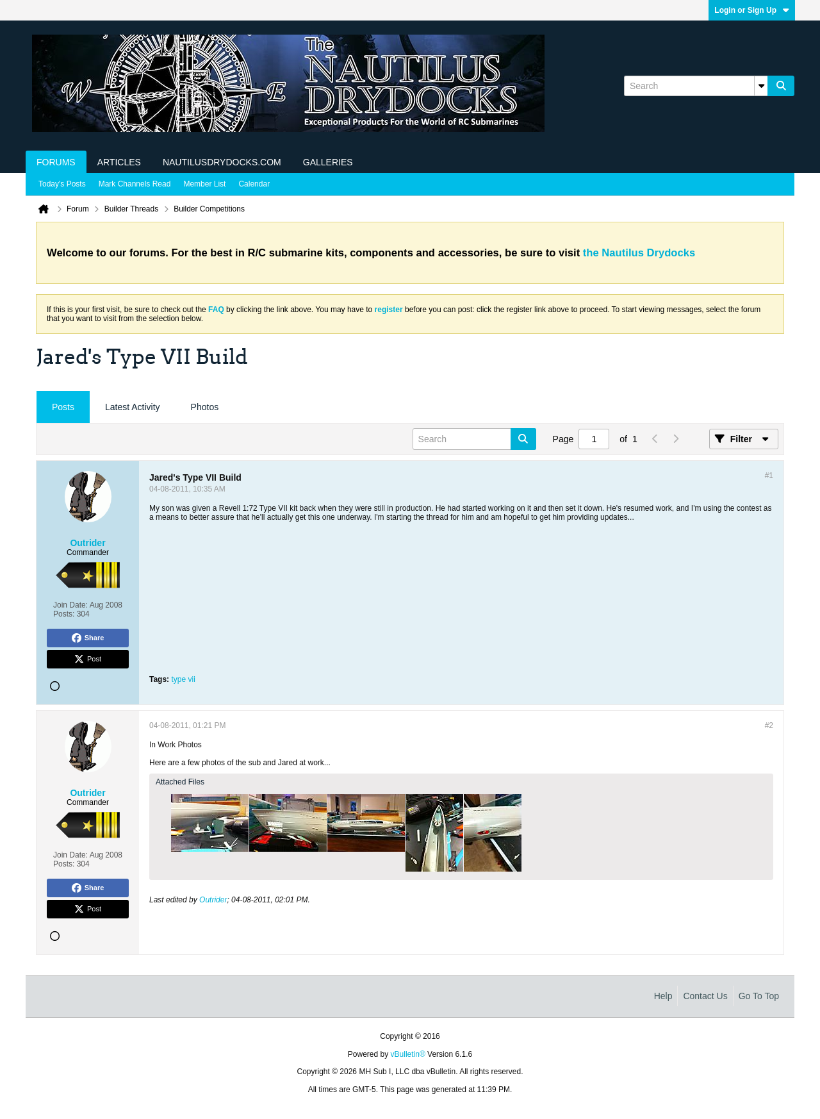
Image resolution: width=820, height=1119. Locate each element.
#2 (769, 725)
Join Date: (70, 605)
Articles (119, 162)
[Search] (695, 86)
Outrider (213, 899)
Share (88, 638)
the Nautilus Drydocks (639, 253)
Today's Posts (62, 183)
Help (663, 996)
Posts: (63, 613)
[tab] (63, 407)
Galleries (328, 162)
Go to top (759, 996)
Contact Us (705, 996)
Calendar (254, 183)
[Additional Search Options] (761, 86)
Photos (205, 407)
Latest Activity (132, 407)
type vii (183, 679)
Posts (63, 407)
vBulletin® (408, 1054)
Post (87, 659)
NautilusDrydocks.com (222, 162)
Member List (204, 183)
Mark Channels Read (135, 183)
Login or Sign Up (751, 10)
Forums (56, 162)
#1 (769, 475)
